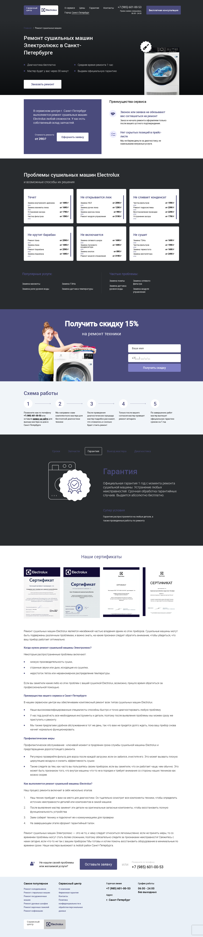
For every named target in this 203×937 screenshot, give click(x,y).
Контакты (108, 7)
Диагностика (142, 451)
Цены (82, 7)
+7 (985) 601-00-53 (129, 7)
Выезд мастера (116, 451)
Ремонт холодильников (35, 888)
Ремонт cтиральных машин (37, 892)
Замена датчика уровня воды (117, 287)
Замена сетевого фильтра (141, 282)
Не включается (92, 235)
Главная (28, 28)
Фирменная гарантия (69, 892)
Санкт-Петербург (80, 12)
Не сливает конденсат (149, 197)
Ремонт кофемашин (33, 910)
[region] (49, 207)
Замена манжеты (31, 283)
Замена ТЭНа (69, 283)
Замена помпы (117, 280)
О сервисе (70, 7)
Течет (32, 197)
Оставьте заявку (98, 864)
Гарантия (94, 7)
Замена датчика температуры (77, 288)
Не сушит (140, 235)
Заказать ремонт (42, 84)
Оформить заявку (72, 137)
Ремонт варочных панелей (36, 907)
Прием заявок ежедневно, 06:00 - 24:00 (130, 12)
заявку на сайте (40, 418)
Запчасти (74, 451)
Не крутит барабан (42, 235)
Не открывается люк (96, 197)
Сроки (56, 451)
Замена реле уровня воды (35, 288)
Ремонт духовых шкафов (36, 903)
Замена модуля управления (141, 290)
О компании (64, 888)
